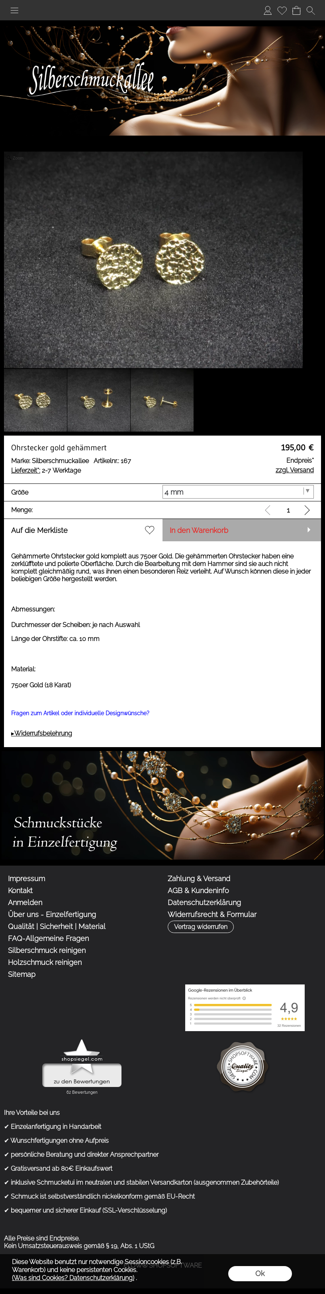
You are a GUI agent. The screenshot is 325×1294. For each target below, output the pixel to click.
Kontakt (20, 890)
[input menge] (288, 510)
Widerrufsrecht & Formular (212, 914)
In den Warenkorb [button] (199, 530)
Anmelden (267, 10)
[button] (14, 10)
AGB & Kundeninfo (198, 890)
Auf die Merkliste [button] (39, 530)
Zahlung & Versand (199, 878)
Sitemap (21, 974)
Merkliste (282, 10)
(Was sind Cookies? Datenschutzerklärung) (73, 1278)
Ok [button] (259, 1273)
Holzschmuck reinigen (45, 962)
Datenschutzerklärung (204, 902)
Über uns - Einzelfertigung (52, 914)
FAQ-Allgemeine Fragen (48, 938)
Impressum (26, 878)
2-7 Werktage (46, 470)
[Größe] (238, 491)
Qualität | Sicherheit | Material (57, 926)
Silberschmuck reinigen (47, 950)
